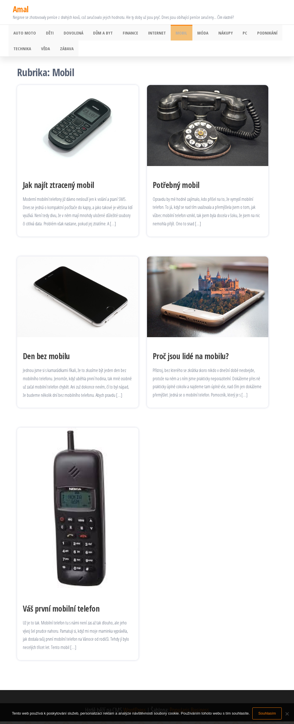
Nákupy (214, 33)
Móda (192, 33)
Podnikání (253, 33)
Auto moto (24, 33)
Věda (43, 50)
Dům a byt (98, 33)
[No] (287, 714)
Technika (22, 50)
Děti (48, 33)
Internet (149, 33)
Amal (21, 9)
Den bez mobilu (46, 358)
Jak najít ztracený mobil (58, 187)
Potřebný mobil (176, 187)
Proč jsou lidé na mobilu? (190, 358)
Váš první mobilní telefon (61, 611)
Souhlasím (267, 713)
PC (232, 33)
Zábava (63, 50)
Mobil (173, 33)
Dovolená (70, 33)
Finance (124, 33)
